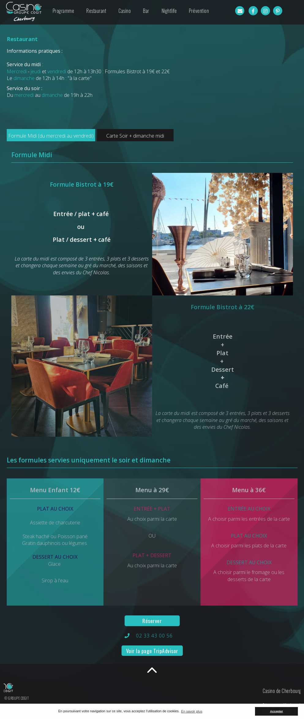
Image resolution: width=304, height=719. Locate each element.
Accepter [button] (276, 711)
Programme (63, 10)
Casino (124, 10)
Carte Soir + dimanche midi (135, 135)
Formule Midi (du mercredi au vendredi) (51, 135)
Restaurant (96, 10)
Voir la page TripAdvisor (152, 651)
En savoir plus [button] (191, 711)
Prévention (199, 10)
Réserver (152, 621)
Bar (146, 10)
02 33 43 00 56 (154, 635)
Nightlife (169, 10)
